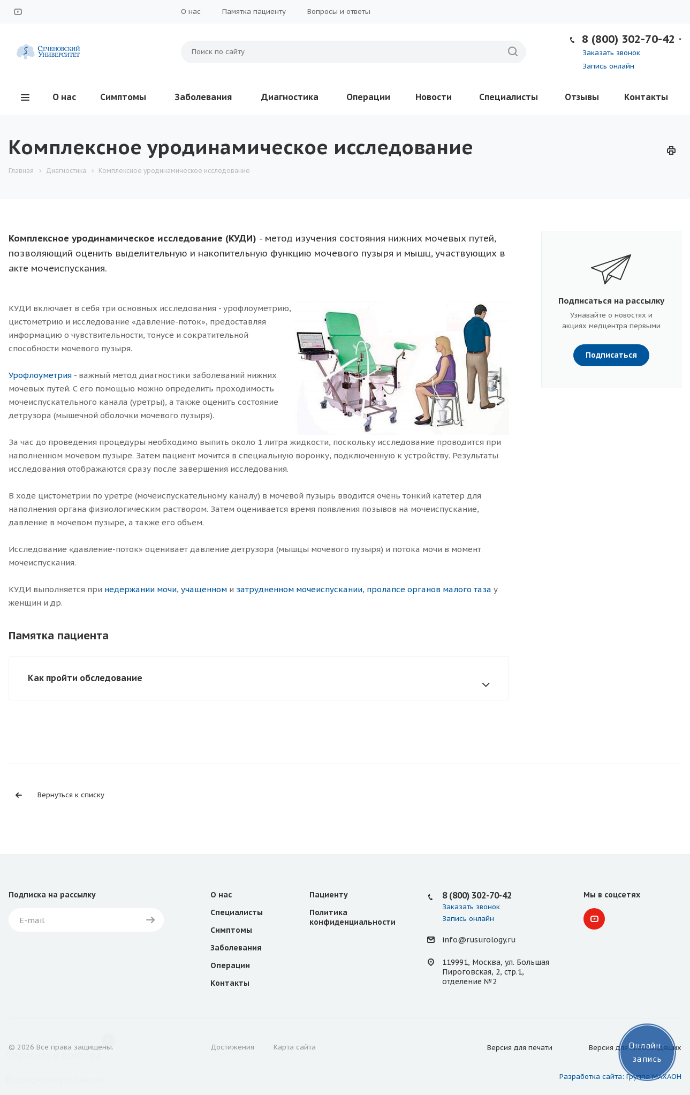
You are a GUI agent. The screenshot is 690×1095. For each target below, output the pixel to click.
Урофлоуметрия (40, 375)
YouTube (17, 11)
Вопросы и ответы (338, 11)
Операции (368, 97)
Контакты (646, 97)
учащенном (204, 589)
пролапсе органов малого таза (429, 589)
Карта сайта (295, 1047)
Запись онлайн (608, 66)
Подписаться (611, 355)
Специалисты (508, 97)
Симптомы (123, 97)
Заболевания (203, 97)
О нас (191, 11)
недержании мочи (140, 589)
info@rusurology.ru (478, 940)
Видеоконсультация (54, 1080)
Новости (433, 97)
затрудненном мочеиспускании (299, 589)
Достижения (232, 1047)
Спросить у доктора (53, 1055)
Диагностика (290, 97)
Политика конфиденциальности (352, 917)
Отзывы (582, 97)
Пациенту (328, 895)
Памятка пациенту (254, 11)
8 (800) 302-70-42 (628, 39)
